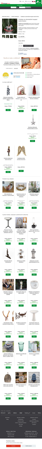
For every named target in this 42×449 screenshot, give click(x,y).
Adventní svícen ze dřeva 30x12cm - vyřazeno (21, 195)
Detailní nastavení (29, 445)
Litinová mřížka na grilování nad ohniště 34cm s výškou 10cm (8, 355)
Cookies (34, 424)
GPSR (20, 426)
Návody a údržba (21, 417)
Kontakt (22, 1)
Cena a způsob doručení (20, 422)
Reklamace (20, 419)
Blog (7, 419)
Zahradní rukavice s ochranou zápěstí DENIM (8, 293)
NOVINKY (7, 417)
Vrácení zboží (21, 420)
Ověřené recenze (34, 417)
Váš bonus (29, 1)
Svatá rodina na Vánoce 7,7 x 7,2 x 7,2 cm (21, 99)
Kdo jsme (21, 424)
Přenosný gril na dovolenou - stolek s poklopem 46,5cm (8, 231)
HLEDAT (28, 7)
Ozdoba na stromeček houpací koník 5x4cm (30, 16)
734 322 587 (28, 3)
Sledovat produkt (28, 45)
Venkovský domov (6, 16)
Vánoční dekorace (15, 16)
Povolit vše (13, 445)
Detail (8, 110)
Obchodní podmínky (34, 420)
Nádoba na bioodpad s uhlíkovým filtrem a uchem (34, 293)
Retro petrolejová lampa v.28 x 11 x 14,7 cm (34, 231)
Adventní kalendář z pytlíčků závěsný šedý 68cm (8, 99)
